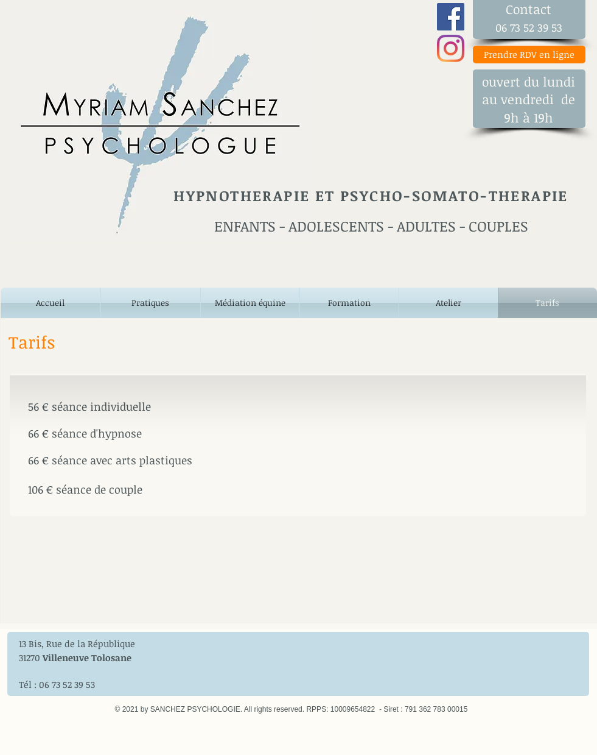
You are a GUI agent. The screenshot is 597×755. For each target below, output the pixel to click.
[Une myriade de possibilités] (450, 16)
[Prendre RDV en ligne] (529, 54)
